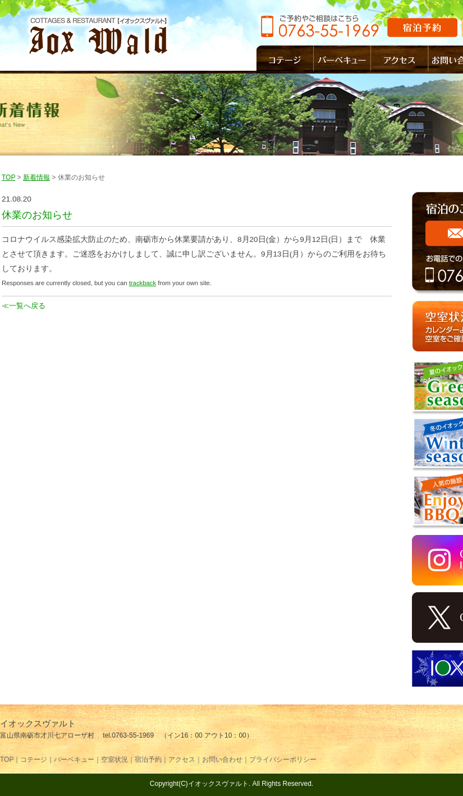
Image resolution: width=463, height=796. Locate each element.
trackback (142, 283)
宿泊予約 (422, 27)
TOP (8, 177)
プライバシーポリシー (283, 759)
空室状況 (114, 759)
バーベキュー (342, 59)
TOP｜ (10, 759)
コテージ (285, 59)
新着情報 (36, 177)
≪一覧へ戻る (23, 305)
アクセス (400, 59)
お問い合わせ (222, 759)
